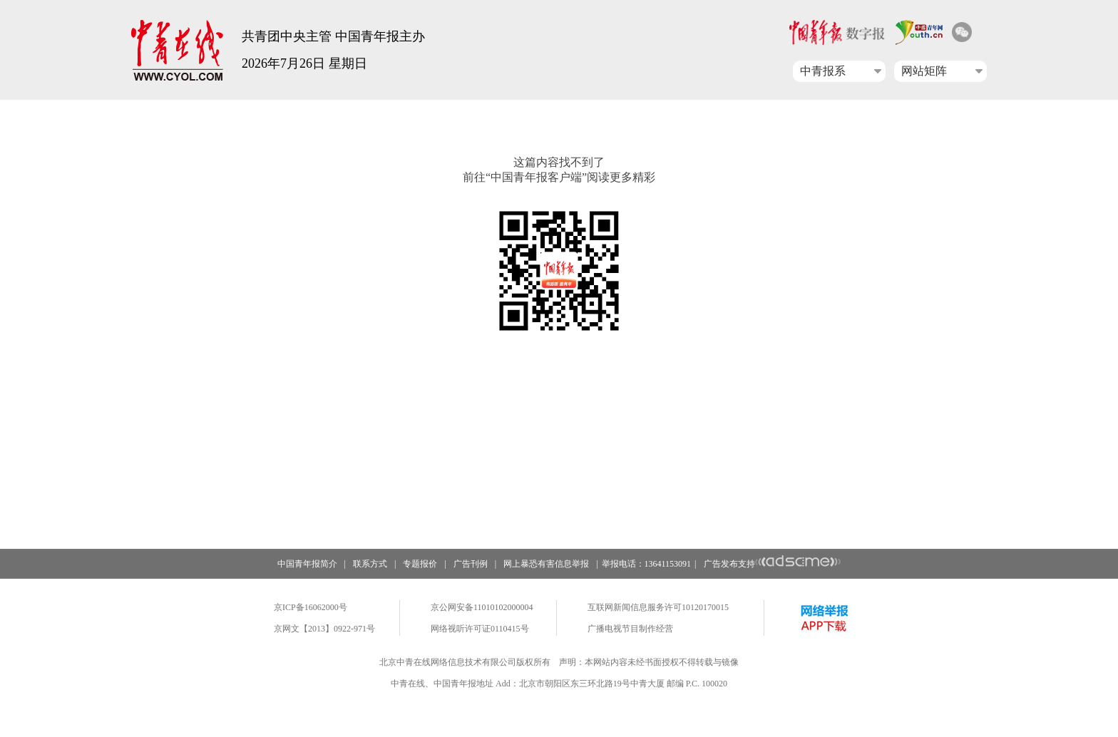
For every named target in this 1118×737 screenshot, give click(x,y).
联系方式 (370, 564)
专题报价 (420, 564)
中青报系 (823, 71)
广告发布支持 (772, 564)
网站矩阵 (924, 71)
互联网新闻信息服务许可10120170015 (658, 607)
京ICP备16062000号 (310, 607)
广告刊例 (470, 564)
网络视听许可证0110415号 (480, 629)
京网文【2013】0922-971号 (324, 629)
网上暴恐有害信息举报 (546, 564)
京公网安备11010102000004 (482, 607)
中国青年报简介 (307, 564)
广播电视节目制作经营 (630, 629)
